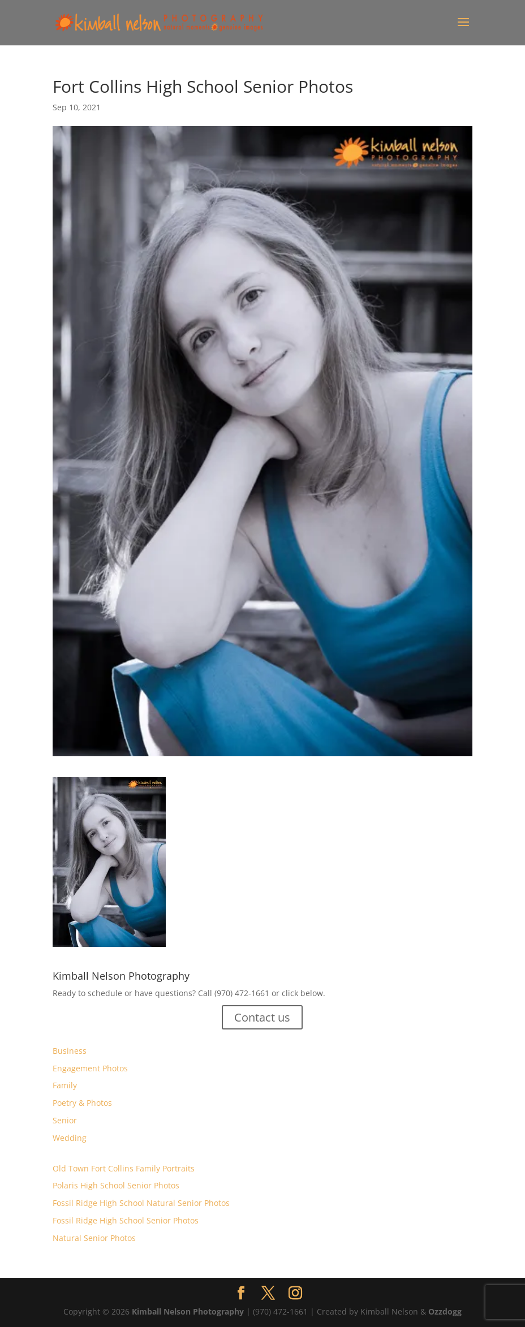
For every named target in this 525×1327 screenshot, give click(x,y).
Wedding (70, 1137)
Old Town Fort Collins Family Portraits (124, 1168)
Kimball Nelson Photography (188, 1311)
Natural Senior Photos (94, 1238)
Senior (65, 1120)
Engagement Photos (90, 1068)
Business (70, 1050)
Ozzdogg (445, 1311)
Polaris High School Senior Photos (116, 1185)
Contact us (262, 1017)
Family (65, 1085)
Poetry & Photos (82, 1102)
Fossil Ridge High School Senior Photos (126, 1220)
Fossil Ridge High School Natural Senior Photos (141, 1202)
